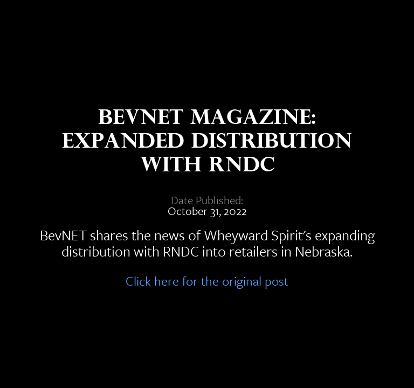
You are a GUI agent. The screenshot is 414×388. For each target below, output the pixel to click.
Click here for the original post (207, 279)
